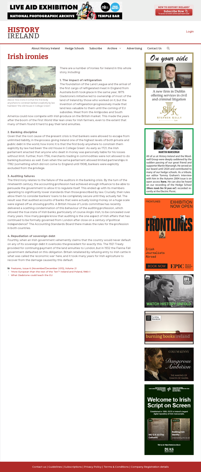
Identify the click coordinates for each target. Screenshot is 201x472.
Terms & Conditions (116, 466)
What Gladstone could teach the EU (32, 275)
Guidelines (55, 466)
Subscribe (95, 48)
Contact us (39, 466)
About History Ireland (46, 48)
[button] (168, 48)
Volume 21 (70, 268)
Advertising (134, 48)
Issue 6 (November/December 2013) (43, 268)
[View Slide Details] (64, 10)
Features (16, 268)
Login (190, 31)
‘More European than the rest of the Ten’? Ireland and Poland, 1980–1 (50, 271)
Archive (115, 48)
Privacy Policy (92, 466)
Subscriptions (73, 466)
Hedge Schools (74, 48)
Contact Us (154, 48)
